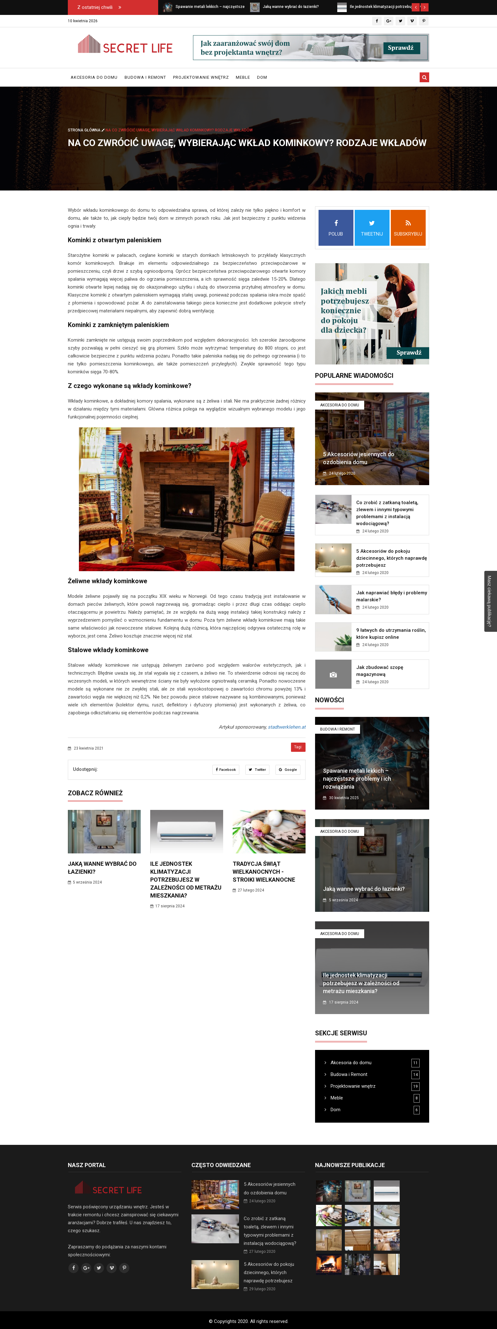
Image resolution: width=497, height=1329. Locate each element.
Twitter (257, 769)
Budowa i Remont (145, 77)
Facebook (224, 769)
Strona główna (87, 130)
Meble (243, 77)
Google (288, 769)
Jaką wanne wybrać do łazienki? (364, 888)
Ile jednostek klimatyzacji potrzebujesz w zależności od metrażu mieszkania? (186, 879)
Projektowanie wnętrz (201, 77)
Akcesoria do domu (94, 77)
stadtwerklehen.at (287, 727)
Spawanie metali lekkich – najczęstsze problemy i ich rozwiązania (357, 778)
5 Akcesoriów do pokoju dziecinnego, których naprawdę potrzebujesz (391, 558)
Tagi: (298, 747)
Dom (262, 77)
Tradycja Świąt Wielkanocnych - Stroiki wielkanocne (264, 871)
